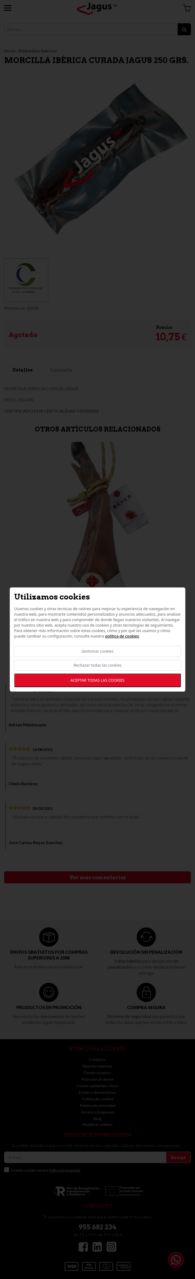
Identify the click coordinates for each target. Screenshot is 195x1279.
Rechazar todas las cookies (97, 665)
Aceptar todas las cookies (97, 680)
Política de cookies (122, 636)
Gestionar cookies (97, 651)
